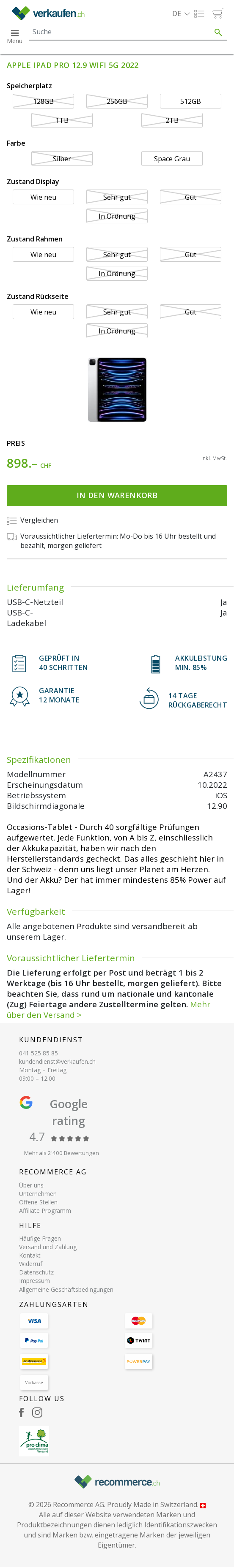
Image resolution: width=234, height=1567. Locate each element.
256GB (117, 101)
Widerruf (30, 1264)
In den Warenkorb (117, 495)
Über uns (31, 1185)
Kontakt (30, 1255)
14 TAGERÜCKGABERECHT (198, 700)
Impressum (34, 1281)
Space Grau (172, 158)
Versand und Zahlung (48, 1247)
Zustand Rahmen (35, 239)
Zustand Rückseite (38, 296)
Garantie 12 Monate (59, 695)
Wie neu (43, 197)
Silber (62, 158)
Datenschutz (36, 1272)
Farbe (16, 143)
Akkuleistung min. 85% (201, 662)
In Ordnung (117, 216)
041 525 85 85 (38, 1053)
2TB (172, 120)
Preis (16, 443)
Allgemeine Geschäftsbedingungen (66, 1289)
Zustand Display (33, 181)
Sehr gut (117, 197)
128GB (43, 101)
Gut (190, 197)
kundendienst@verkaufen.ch (57, 1061)
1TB (62, 120)
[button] (181, 13)
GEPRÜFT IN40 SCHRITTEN (63, 662)
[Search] (119, 32)
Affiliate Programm (45, 1210)
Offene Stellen (38, 1202)
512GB (190, 101)
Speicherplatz (29, 85)
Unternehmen (38, 1194)
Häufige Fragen (40, 1238)
